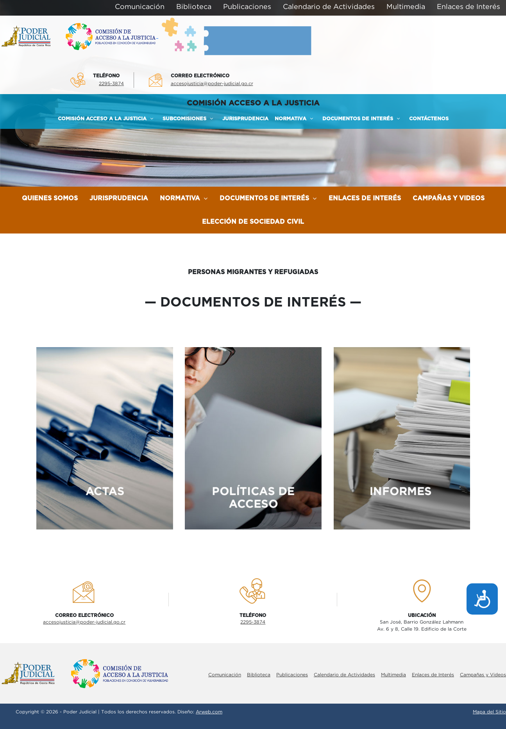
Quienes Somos (50, 198)
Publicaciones (292, 675)
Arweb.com (209, 712)
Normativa (183, 198)
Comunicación (224, 675)
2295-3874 (111, 84)
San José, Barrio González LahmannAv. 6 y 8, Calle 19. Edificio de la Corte (422, 625)
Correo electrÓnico (200, 75)
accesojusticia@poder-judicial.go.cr (212, 84)
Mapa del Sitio (489, 712)
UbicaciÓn (422, 615)
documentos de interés (253, 302)
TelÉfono (106, 75)
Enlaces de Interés (365, 198)
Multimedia (393, 675)
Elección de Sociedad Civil (253, 222)
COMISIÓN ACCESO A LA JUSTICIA (253, 103)
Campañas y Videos (449, 198)
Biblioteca (258, 675)
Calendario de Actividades (344, 675)
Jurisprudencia (118, 198)
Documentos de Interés (268, 198)
